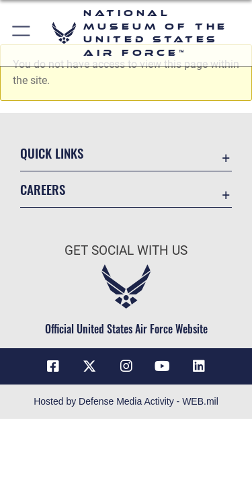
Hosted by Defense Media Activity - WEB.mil (126, 401)
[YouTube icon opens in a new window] (163, 366)
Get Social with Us (126, 250)
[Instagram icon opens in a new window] (126, 366)
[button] (22, 33)
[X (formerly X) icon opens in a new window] (89, 366)
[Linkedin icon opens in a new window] (199, 366)
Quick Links (51, 153)
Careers (42, 189)
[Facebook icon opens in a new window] (53, 366)
